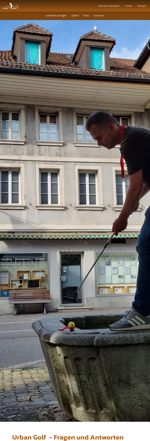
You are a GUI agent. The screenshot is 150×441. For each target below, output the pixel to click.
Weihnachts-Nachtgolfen (109, 6)
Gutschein (98, 15)
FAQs (86, 15)
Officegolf (142, 6)
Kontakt (129, 6)
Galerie (75, 15)
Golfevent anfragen (56, 15)
